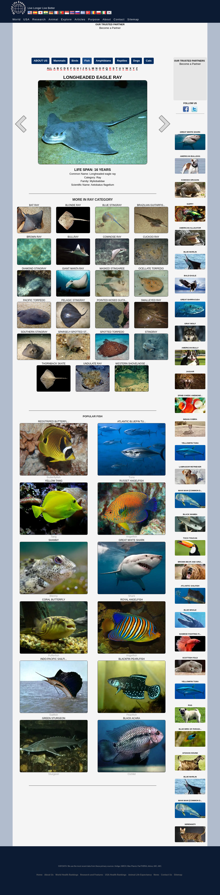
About (107, 19)
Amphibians (103, 60)
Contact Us (166, 874)
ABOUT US (40, 60)
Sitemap (133, 19)
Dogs (136, 60)
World (16, 19)
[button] (25, 123)
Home (39, 874)
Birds (75, 60)
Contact (119, 19)
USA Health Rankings (115, 874)
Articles (80, 19)
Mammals (59, 60)
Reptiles (122, 60)
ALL (49, 68)
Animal (53, 19)
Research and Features (91, 874)
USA (26, 19)
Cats (148, 60)
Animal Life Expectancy (140, 874)
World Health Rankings (66, 874)
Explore (66, 19)
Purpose (94, 19)
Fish (87, 60)
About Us (48, 874)
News (156, 874)
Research (39, 19)
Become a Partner (110, 27)
